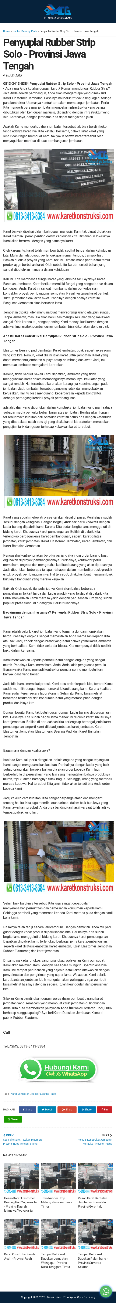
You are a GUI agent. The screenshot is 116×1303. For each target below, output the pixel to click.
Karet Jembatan (20, 1093)
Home (6, 31)
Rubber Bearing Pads (25, 31)
